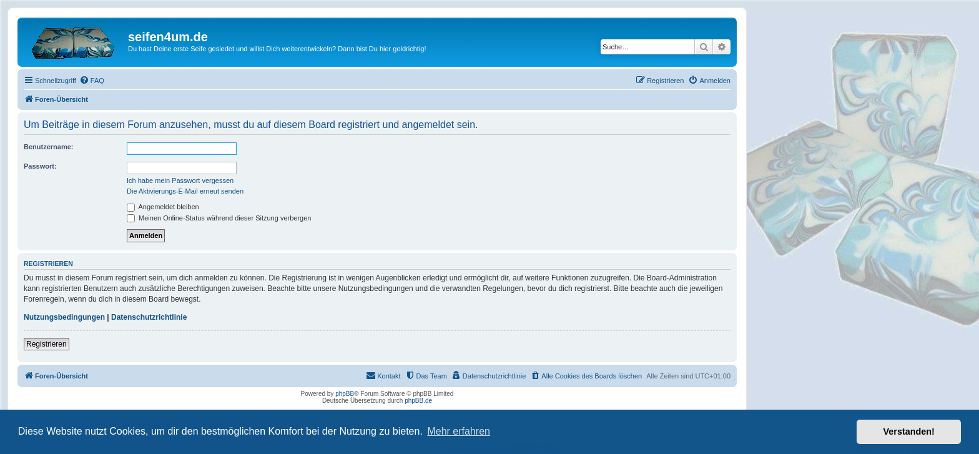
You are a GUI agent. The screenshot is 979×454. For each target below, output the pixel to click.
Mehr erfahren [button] (458, 431)
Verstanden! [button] (909, 432)
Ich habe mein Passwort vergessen (180, 180)
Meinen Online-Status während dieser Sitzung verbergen (219, 218)
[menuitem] (91, 80)
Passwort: (40, 166)
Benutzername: (48, 147)
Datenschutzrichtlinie (149, 317)
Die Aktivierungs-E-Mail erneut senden (185, 191)
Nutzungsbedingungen (64, 317)
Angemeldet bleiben (163, 206)
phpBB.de (418, 400)
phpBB (344, 393)
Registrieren (46, 344)
